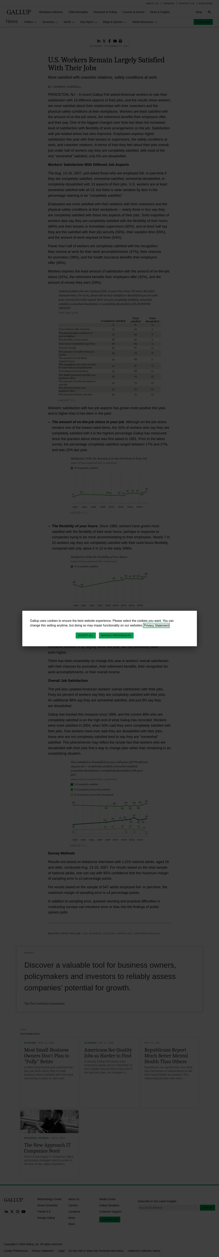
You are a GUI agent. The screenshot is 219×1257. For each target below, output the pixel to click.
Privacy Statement (156, 625)
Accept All (85, 635)
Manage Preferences (116, 635)
